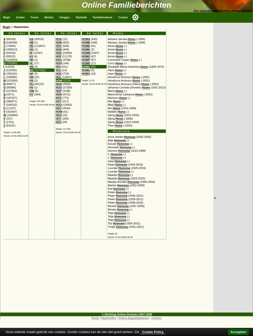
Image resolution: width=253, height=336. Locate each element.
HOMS (86, 66)
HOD (59, 49)
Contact (123, 17)
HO (32, 70)
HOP (59, 90)
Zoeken (20, 17)
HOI (58, 66)
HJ (31, 56)
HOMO (86, 56)
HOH (59, 63)
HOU (59, 104)
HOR (59, 94)
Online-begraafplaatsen (133, 317)
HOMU (86, 70)
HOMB (86, 42)
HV (32, 87)
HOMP (86, 59)
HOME (86, 45)
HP (32, 73)
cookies (156, 317)
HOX (59, 115)
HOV (59, 108)
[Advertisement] (107, 278)
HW (32, 90)
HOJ (58, 70)
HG (32, 49)
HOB (59, 42)
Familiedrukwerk (102, 17)
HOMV (86, 73)
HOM (59, 80)
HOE (59, 52)
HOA (59, 39)
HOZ (59, 122)
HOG (59, 59)
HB (32, 42)
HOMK (86, 49)
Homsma (129, 136)
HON (59, 84)
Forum (34, 17)
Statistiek (81, 17)
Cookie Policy (153, 332)
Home (95, 317)
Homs (131, 39)
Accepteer (238, 332)
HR (32, 77)
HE (32, 45)
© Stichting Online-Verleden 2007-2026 (127, 314)
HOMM (86, 52)
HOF (59, 56)
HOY (59, 118)
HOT (59, 101)
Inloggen (65, 17)
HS (32, 80)
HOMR (86, 63)
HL (31, 63)
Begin (6, 17)
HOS (59, 97)
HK (32, 59)
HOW (59, 111)
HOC (59, 45)
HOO (59, 87)
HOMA (86, 39)
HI (31, 52)
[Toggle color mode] (135, 17)
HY (32, 94)
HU (32, 84)
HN (32, 66)
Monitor (49, 17)
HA (32, 39)
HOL (59, 77)
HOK (59, 73)
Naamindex (108, 317)
